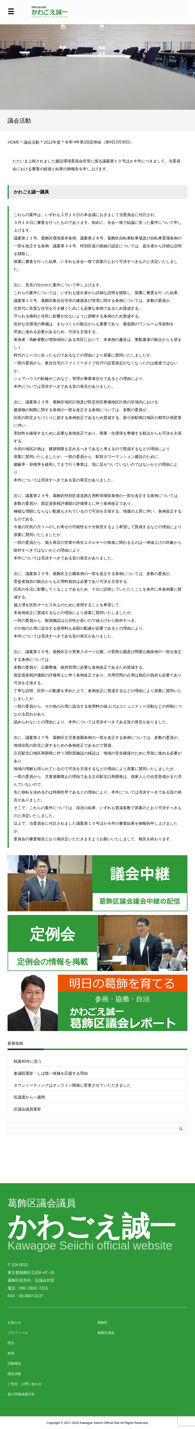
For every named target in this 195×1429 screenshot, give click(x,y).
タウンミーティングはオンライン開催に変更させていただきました (72, 1085)
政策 (11, 1353)
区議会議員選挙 (27, 1109)
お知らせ (14, 1322)
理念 (11, 1342)
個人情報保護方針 (21, 1394)
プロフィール (18, 1332)
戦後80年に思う (27, 1061)
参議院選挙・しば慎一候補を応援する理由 (51, 1073)
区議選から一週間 (29, 1097)
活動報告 (14, 1363)
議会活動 (14, 1373)
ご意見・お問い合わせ (25, 1383)
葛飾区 (102, 1322)
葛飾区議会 (105, 1332)
